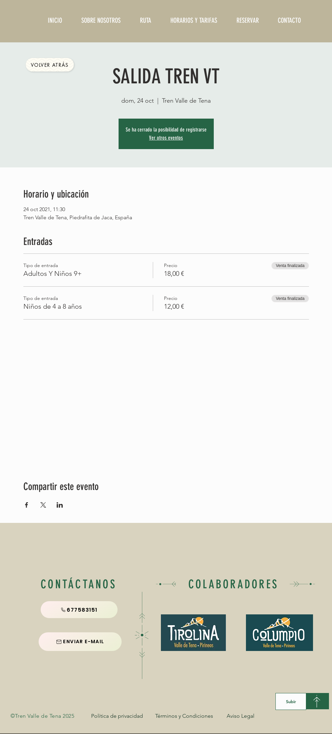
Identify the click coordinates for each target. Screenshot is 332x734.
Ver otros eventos (166, 138)
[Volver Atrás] (50, 65)
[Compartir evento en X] (43, 505)
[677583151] (79, 609)
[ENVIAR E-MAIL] (80, 641)
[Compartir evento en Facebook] (26, 505)
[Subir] (290, 701)
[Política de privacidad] (117, 716)
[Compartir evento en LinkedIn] (60, 505)
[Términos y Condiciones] (184, 716)
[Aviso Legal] (240, 716)
